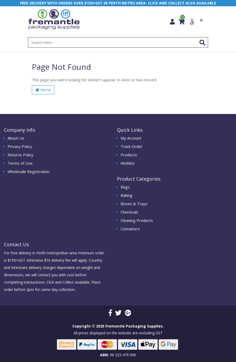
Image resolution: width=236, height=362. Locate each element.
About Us (16, 138)
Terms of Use (20, 163)
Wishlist (127, 163)
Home (43, 89)
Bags (125, 186)
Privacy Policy (20, 146)
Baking (126, 195)
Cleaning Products (137, 220)
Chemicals (129, 212)
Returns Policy (20, 154)
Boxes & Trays (134, 203)
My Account (131, 138)
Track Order (132, 146)
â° (196, 22)
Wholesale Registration (28, 171)
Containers (130, 228)
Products (129, 154)
